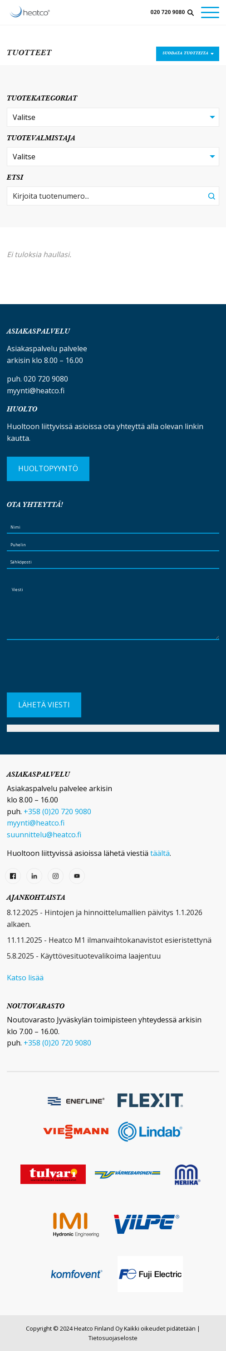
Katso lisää (25, 978)
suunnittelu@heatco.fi (44, 835)
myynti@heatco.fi (35, 391)
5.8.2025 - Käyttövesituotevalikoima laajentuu (84, 956)
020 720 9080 (167, 12)
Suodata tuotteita (185, 53)
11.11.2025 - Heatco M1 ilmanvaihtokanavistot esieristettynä (109, 940)
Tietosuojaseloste (113, 1338)
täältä (160, 853)
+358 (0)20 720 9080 (57, 811)
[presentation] (76, 669)
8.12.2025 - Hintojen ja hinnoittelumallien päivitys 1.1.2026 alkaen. (104, 918)
